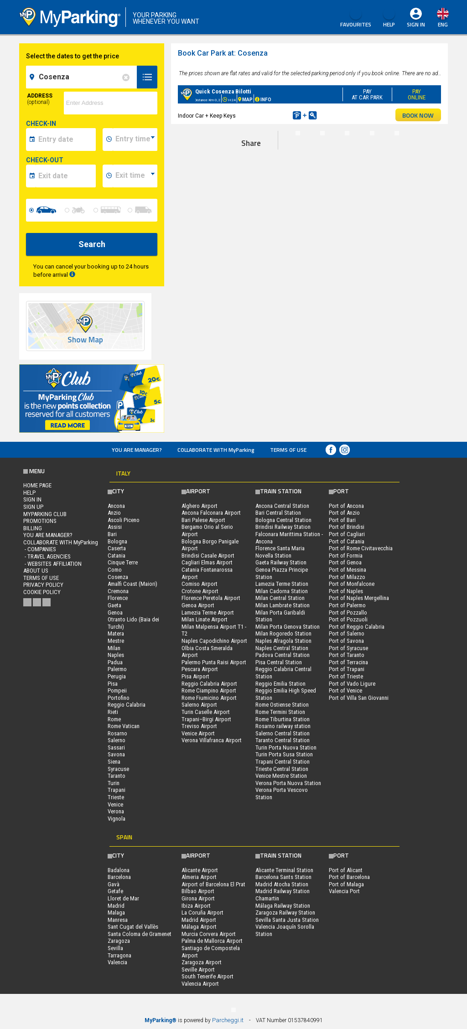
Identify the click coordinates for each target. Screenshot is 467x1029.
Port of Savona (346, 640)
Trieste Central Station (281, 768)
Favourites (355, 18)
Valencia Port (344, 891)
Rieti (113, 711)
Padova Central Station (282, 655)
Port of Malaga (346, 884)
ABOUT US (35, 570)
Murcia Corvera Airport (209, 934)
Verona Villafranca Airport (212, 740)
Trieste (116, 797)
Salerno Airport (199, 704)
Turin (113, 783)
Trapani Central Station (282, 761)
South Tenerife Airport (208, 976)
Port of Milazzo (347, 577)
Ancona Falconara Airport (211, 512)
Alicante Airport (200, 870)
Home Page (37, 485)
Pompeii (117, 690)
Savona (116, 754)
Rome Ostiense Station (282, 704)
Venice (115, 804)
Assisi (115, 526)
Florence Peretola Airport (211, 598)
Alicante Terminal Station (284, 870)
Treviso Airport (199, 726)
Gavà (113, 884)
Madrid (116, 905)
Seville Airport (198, 969)
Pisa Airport (195, 676)
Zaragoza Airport (202, 962)
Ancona (116, 505)
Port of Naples (346, 591)
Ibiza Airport (196, 905)
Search (91, 244)
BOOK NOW (418, 115)
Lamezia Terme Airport (208, 612)
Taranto (116, 775)
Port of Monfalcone (351, 583)
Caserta (117, 548)
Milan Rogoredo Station (283, 633)
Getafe (115, 891)
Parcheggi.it (228, 1020)
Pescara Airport (200, 669)
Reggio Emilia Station (280, 683)
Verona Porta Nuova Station (288, 783)
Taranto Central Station (282, 740)
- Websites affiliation (52, 563)
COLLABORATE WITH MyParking (215, 449)
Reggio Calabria (126, 704)
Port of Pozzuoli (348, 619)
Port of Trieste (346, 676)
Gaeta (114, 605)
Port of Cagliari (347, 534)
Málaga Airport (199, 926)
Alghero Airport (200, 505)
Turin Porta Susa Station (284, 754)
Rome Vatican (124, 726)
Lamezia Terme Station (281, 583)
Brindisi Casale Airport (208, 555)
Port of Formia (346, 555)
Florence (118, 598)
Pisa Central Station (278, 662)
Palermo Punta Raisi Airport (214, 662)
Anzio (114, 512)
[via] (111, 103)
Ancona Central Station (282, 505)
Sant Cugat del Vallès (133, 926)
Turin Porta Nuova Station (286, 747)
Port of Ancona (346, 505)
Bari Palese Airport (203, 520)
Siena (114, 761)
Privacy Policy (43, 584)
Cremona (118, 591)
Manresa (118, 919)
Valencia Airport (200, 983)
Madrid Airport (199, 919)
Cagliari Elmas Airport (207, 562)
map (418, 56)
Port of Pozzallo (348, 612)
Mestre (116, 640)
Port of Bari (342, 520)
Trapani (116, 789)
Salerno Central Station (282, 733)
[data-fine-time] (135, 176)
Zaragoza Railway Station (285, 912)
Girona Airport (198, 898)
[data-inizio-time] (135, 139)
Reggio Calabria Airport (209, 683)
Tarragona (119, 955)
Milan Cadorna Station (281, 591)
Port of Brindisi (346, 526)
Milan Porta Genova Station (287, 626)
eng (443, 24)
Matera (116, 633)
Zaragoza (119, 940)
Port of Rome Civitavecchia (361, 548)
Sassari (116, 747)
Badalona (119, 870)
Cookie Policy (42, 592)
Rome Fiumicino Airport (209, 697)
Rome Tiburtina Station (282, 719)
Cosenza (118, 577)
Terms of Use (288, 449)
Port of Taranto (346, 655)
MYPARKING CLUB (45, 514)
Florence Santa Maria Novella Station (280, 552)
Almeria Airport (199, 877)
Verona (116, 811)
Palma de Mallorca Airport (212, 940)
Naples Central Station (281, 648)
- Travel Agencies (47, 556)
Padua (115, 662)
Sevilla (115, 948)
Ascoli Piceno (124, 520)
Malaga (116, 912)
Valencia (117, 962)
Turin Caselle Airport (206, 711)
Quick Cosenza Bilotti (223, 91)
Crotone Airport (200, 591)
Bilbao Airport (198, 891)
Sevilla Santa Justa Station (287, 919)
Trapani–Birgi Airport (206, 719)
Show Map (85, 340)
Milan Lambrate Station (282, 605)
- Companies (39, 549)
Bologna (117, 541)
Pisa (113, 683)
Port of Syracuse (348, 648)
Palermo (117, 669)
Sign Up (33, 506)
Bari (112, 534)
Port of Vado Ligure (352, 683)
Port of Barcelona (349, 877)
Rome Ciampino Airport (209, 690)
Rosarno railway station (283, 726)
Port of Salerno (346, 633)
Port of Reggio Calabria (356, 626)
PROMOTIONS (40, 520)
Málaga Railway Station (282, 905)
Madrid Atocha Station (281, 884)
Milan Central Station (280, 598)
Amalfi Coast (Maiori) (132, 583)
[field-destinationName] (83, 77)
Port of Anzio (344, 512)
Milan (114, 648)
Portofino (119, 697)
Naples (116, 655)
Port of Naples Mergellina (359, 598)
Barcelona (119, 877)
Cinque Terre (123, 562)
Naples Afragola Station (283, 640)
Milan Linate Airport (205, 619)
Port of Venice (345, 690)
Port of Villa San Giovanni (359, 697)
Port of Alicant (346, 870)
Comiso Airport (200, 583)
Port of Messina (347, 569)
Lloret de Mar (123, 898)
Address (39, 99)
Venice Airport (198, 733)
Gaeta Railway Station (280, 562)
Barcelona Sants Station (283, 877)
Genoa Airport (198, 605)
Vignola (116, 818)
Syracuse (118, 768)
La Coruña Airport (202, 912)
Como (115, 569)
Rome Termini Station (280, 711)
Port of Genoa (345, 562)
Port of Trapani (346, 669)
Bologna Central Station (283, 520)
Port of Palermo (347, 605)
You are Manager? (137, 449)
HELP (389, 18)
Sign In (416, 24)
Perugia (117, 676)
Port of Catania (346, 541)
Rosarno (117, 733)
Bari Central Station (278, 512)
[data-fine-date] (66, 176)
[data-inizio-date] (66, 139)
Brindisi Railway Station (283, 526)
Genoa (115, 612)
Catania (116, 555)
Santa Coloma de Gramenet (139, 934)
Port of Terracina (348, 662)
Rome (114, 719)
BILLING (32, 528)
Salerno (116, 740)
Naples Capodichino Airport (214, 640)
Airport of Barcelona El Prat (213, 884)
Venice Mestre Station (281, 775)
